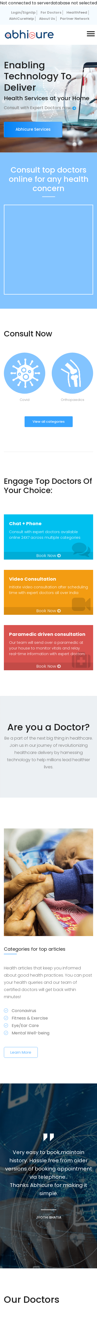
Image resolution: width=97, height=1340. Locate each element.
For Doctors (51, 12)
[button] (90, 32)
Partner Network (74, 18)
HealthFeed (76, 12)
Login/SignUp (23, 12)
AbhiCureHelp (21, 18)
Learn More (20, 1052)
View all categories (49, 421)
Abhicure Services (33, 129)
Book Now (48, 556)
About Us (47, 18)
